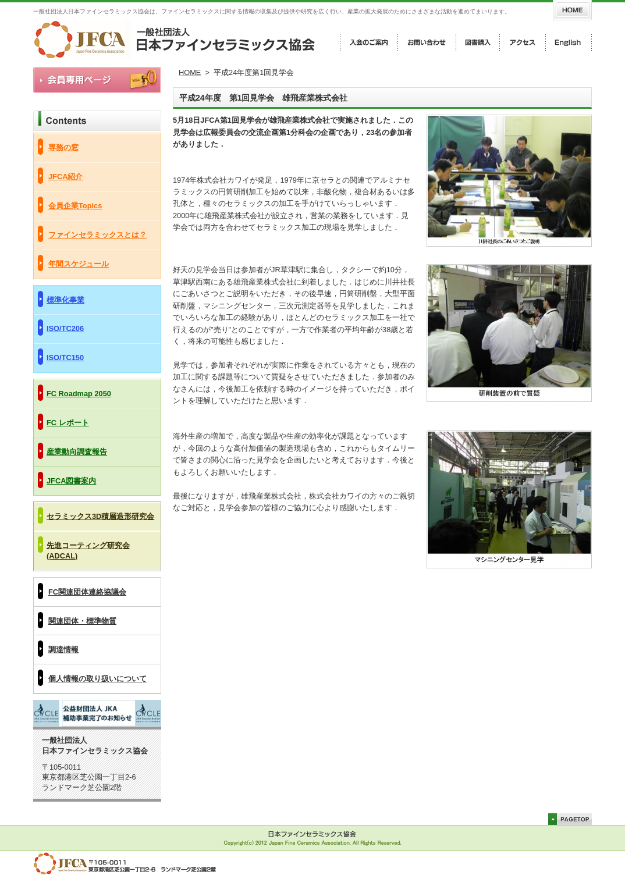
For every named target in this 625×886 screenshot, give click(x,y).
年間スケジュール (78, 263)
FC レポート (68, 422)
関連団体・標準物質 (82, 621)
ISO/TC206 (65, 328)
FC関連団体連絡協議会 (87, 592)
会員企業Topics (75, 205)
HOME (190, 72)
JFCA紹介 (65, 176)
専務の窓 (63, 147)
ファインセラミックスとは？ (97, 234)
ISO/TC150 (65, 357)
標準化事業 (65, 300)
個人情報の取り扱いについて (97, 678)
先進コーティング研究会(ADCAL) (88, 550)
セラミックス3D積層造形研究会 (100, 516)
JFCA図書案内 (71, 480)
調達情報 (63, 649)
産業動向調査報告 (77, 451)
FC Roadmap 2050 (79, 393)
